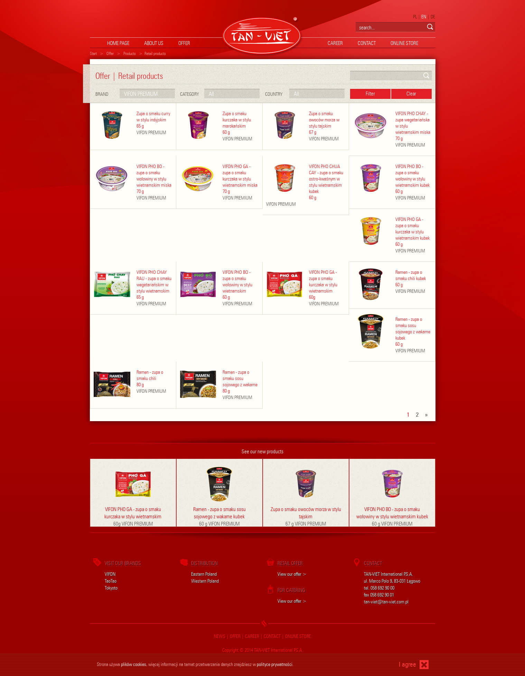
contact (367, 43)
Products (129, 53)
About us (153, 43)
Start (93, 53)
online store (404, 43)
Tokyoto (111, 588)
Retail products (155, 53)
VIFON (110, 574)
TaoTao (110, 581)
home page (118, 43)
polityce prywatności (274, 664)
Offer (110, 53)
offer (184, 43)
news (219, 636)
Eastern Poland (204, 574)
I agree (407, 664)
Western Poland (205, 581)
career (335, 43)
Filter (370, 94)
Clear (411, 94)
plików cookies (133, 664)
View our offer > (292, 574)
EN (423, 17)
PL (415, 17)
